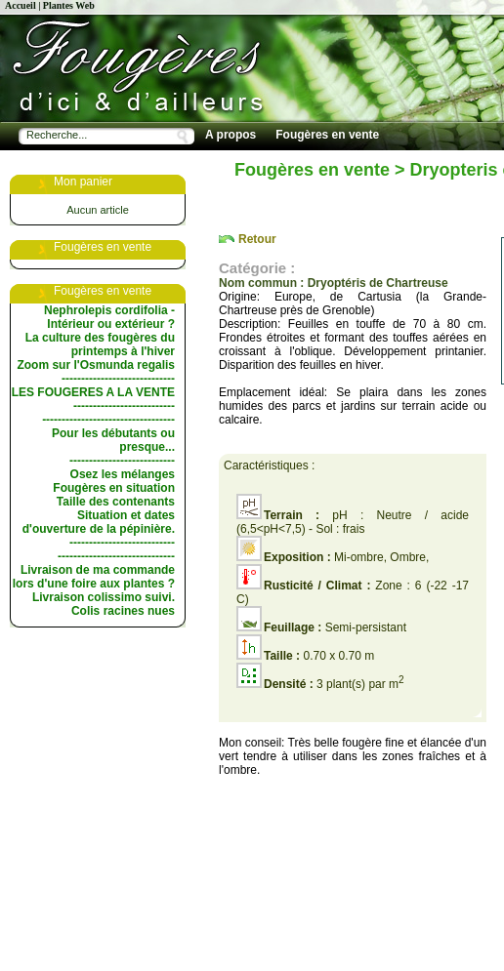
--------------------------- (122, 460)
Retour (257, 239)
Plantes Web (69, 5)
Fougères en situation (114, 488)
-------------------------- (124, 406)
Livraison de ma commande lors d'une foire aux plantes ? (94, 576)
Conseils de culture (418, 159)
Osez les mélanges (122, 474)
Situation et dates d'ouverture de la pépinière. (98, 522)
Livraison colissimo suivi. (103, 597)
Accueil (20, 5)
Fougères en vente (327, 135)
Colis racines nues (123, 611)
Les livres (232, 183)
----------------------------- (118, 378)
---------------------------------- (108, 419)
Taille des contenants (116, 501)
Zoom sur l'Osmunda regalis (96, 365)
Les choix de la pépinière (275, 159)
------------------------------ (116, 556)
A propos (230, 135)
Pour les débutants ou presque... (113, 440)
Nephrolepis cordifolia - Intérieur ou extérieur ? (109, 317)
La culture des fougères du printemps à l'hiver (100, 344)
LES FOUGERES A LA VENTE (93, 392)
